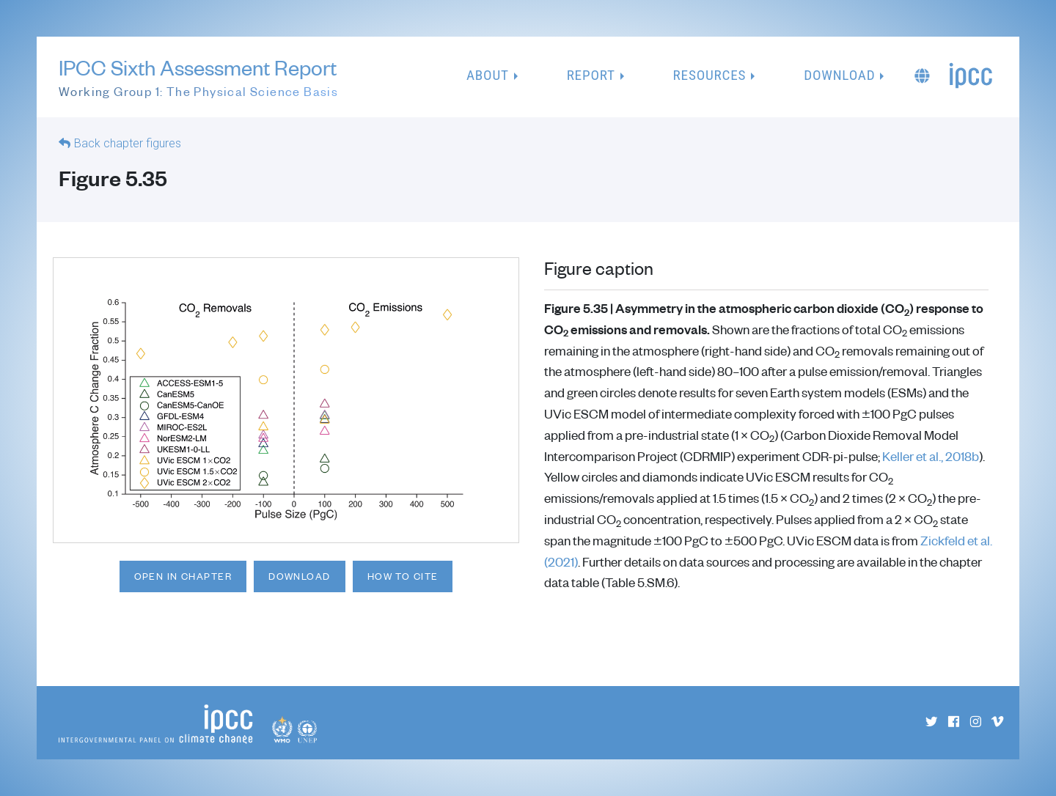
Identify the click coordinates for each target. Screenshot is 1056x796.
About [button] (487, 75)
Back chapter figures (127, 143)
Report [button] (591, 75)
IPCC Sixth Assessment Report (198, 77)
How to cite (403, 576)
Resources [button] (710, 75)
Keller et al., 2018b (930, 456)
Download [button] (839, 75)
